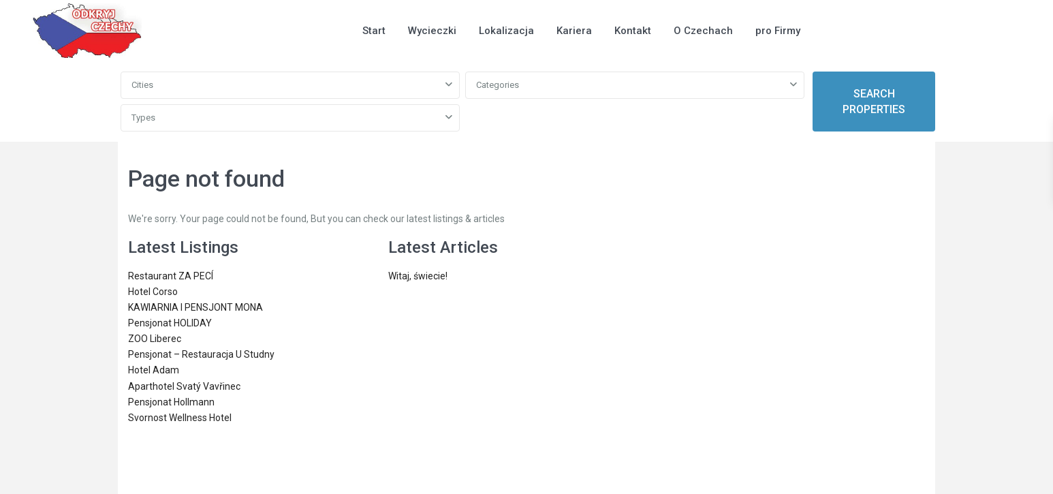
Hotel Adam (153, 370)
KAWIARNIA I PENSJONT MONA (195, 307)
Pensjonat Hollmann (171, 402)
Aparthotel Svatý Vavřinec (184, 386)
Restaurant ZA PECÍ (170, 276)
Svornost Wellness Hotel (180, 417)
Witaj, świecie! (417, 276)
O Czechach (703, 31)
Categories (497, 85)
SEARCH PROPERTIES (874, 101)
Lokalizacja (506, 31)
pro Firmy (777, 31)
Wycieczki (432, 31)
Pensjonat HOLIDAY (170, 323)
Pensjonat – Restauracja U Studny (201, 354)
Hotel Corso (153, 291)
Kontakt (632, 31)
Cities (142, 85)
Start (374, 31)
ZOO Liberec (154, 338)
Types (143, 117)
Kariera (574, 31)
